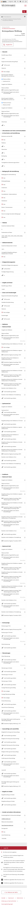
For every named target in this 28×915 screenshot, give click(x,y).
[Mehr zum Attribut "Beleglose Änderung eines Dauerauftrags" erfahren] (24, 751)
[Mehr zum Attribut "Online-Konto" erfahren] (24, 122)
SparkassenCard (6, 81)
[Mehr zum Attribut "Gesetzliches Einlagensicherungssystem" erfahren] (24, 265)
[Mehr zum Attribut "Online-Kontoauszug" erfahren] (24, 644)
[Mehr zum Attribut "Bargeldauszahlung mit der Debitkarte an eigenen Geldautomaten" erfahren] (24, 350)
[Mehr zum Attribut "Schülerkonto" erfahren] (24, 187)
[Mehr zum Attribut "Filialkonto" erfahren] (24, 143)
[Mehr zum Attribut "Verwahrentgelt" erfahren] (24, 315)
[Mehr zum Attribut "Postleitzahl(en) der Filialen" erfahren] (24, 232)
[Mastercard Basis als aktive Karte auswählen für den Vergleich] (2, 79)
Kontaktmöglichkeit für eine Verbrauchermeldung (12, 41)
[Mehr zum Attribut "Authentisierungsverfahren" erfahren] (24, 162)
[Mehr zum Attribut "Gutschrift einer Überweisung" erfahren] (24, 707)
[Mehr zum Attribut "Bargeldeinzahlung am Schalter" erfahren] (24, 794)
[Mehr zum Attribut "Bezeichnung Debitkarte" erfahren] (24, 74)
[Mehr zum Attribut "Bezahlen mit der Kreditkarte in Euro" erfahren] (24, 531)
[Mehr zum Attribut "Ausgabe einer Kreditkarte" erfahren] (24, 108)
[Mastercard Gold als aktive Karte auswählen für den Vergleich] (2, 104)
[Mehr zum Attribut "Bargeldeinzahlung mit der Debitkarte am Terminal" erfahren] (24, 344)
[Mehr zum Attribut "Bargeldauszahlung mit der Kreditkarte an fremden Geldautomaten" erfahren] (24, 502)
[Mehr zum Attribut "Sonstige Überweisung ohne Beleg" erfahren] (24, 687)
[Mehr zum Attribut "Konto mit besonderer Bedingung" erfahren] (24, 174)
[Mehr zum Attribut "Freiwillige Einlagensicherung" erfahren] (24, 272)
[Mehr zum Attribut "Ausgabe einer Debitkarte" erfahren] (24, 84)
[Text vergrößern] (18, 1)
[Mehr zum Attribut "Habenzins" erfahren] (24, 68)
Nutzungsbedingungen (7, 904)
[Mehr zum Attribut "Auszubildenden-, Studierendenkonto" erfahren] (24, 194)
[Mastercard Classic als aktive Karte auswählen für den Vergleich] (2, 102)
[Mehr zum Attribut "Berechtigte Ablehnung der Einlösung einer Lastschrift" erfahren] (24, 782)
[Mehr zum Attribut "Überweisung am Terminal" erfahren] (24, 674)
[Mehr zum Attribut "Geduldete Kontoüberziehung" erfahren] (24, 302)
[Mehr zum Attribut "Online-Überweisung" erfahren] (24, 656)
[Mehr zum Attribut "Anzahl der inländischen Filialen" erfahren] (24, 226)
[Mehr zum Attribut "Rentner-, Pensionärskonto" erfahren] (24, 207)
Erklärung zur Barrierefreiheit (8, 901)
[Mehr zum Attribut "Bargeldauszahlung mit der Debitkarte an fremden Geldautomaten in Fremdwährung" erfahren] (24, 379)
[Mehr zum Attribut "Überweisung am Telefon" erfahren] (24, 681)
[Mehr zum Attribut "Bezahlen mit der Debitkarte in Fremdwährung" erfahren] (24, 394)
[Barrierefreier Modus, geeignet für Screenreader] (20, 1)
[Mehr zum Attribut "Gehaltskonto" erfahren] (24, 200)
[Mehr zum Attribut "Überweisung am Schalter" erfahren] (24, 668)
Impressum (11, 898)
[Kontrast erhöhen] (15, 1)
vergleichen (7, 44)
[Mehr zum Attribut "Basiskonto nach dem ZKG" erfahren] (24, 136)
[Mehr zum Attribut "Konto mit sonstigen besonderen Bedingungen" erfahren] (24, 214)
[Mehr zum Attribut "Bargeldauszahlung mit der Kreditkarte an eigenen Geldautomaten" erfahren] (24, 494)
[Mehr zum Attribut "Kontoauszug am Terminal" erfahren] (24, 632)
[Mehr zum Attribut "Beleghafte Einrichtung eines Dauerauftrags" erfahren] (24, 732)
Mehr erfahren (22, 95)
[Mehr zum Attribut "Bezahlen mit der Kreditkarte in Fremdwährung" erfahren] (24, 537)
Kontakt (3, 898)
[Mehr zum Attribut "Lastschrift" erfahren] (24, 770)
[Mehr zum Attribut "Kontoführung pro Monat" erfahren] (24, 55)
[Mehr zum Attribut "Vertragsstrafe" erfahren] (24, 828)
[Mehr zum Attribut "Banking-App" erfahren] (24, 156)
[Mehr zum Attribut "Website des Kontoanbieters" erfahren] (24, 822)
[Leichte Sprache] (23, 1)
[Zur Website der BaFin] (3, 1)
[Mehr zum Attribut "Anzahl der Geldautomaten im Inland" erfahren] (24, 245)
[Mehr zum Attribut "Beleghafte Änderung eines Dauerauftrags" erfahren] (24, 745)
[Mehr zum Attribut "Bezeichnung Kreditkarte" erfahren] (24, 98)
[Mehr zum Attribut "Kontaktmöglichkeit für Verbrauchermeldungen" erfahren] (24, 815)
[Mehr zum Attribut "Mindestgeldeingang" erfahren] (24, 181)
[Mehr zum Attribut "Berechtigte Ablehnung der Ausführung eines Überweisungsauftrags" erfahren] (24, 719)
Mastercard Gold (6, 104)
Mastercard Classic (7, 102)
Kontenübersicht (7, 16)
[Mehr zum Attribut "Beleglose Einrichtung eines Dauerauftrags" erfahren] (24, 738)
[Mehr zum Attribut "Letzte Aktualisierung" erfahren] (24, 835)
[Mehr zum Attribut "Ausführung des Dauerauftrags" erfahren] (24, 758)
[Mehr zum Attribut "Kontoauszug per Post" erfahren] (24, 626)
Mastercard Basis (6, 79)
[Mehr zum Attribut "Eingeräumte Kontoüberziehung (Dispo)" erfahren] (24, 61)
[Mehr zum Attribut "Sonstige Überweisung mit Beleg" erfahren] (24, 694)
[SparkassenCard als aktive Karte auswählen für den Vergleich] (2, 81)
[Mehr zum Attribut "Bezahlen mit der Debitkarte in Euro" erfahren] (24, 388)
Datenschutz (20, 898)
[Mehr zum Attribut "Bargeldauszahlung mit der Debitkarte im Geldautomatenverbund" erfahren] (24, 358)
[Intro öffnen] (25, 1)
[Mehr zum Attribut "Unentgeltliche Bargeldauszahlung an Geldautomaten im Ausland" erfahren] (24, 252)
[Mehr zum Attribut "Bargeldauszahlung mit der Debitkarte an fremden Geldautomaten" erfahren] (24, 370)
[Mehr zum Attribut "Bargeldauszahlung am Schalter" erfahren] (24, 801)
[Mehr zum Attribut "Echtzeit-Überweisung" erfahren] (24, 701)
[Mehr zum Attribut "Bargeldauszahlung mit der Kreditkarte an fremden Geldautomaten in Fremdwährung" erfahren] (24, 517)
